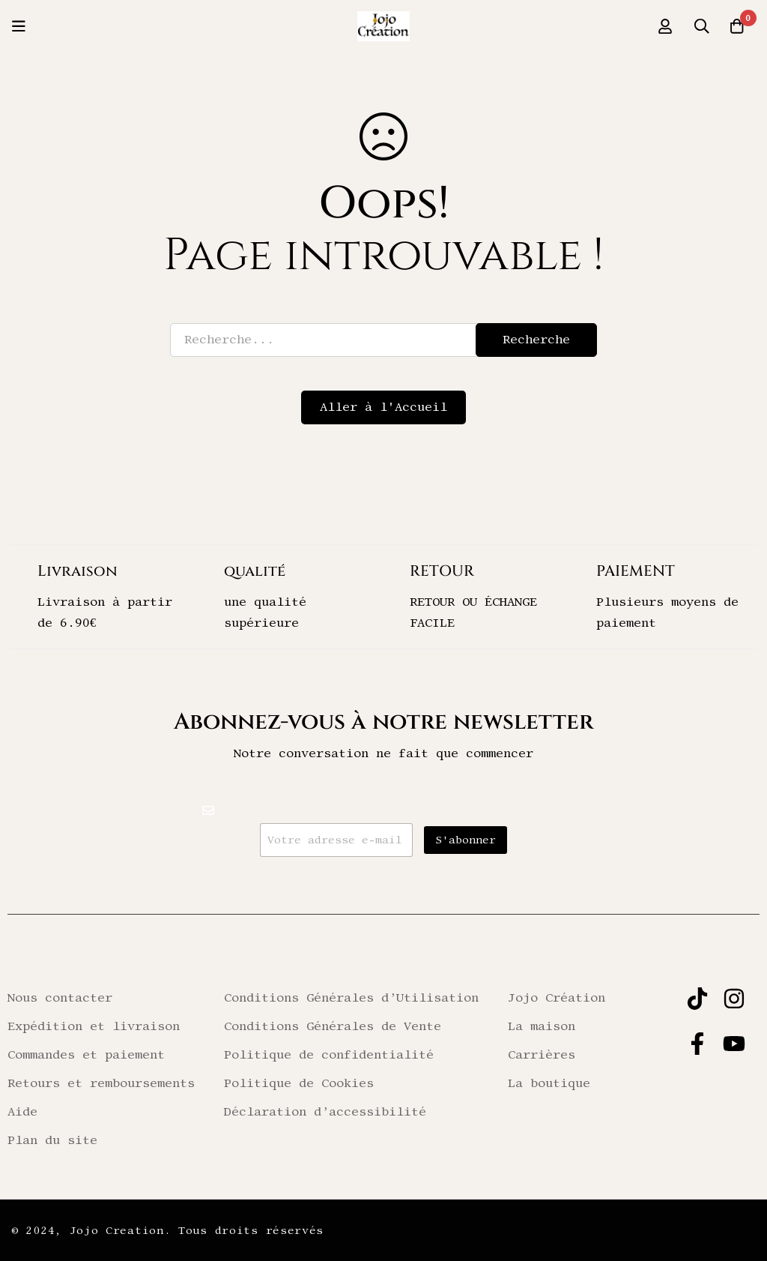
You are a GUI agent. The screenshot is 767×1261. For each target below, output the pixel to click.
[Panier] (736, 26)
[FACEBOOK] (697, 1043)
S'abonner (465, 840)
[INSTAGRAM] (734, 998)
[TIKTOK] (697, 998)
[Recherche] (699, 26)
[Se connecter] (661, 26)
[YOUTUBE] (734, 1043)
